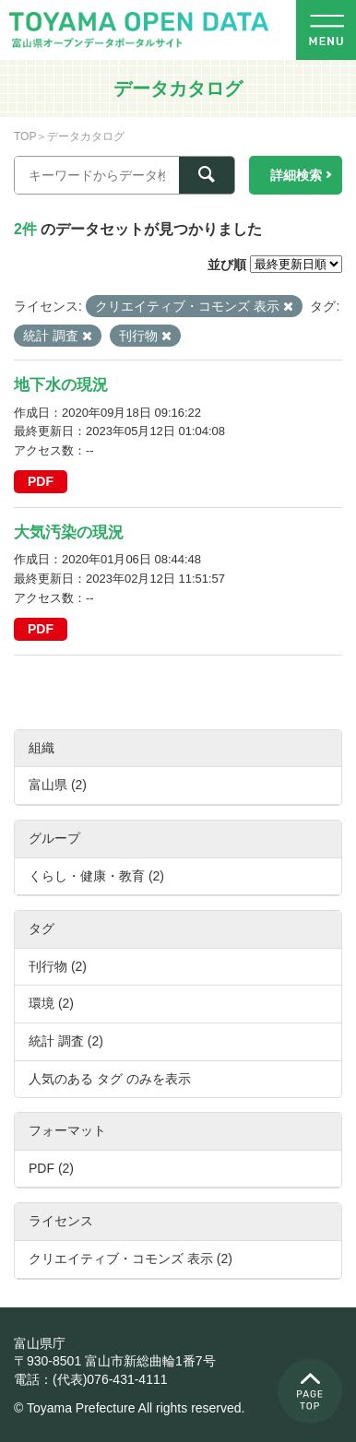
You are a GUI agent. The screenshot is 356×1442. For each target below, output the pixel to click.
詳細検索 (296, 175)
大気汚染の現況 (69, 532)
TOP (25, 136)
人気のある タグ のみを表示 (110, 1078)
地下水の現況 (61, 385)
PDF (40, 481)
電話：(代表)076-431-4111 (91, 1379)
